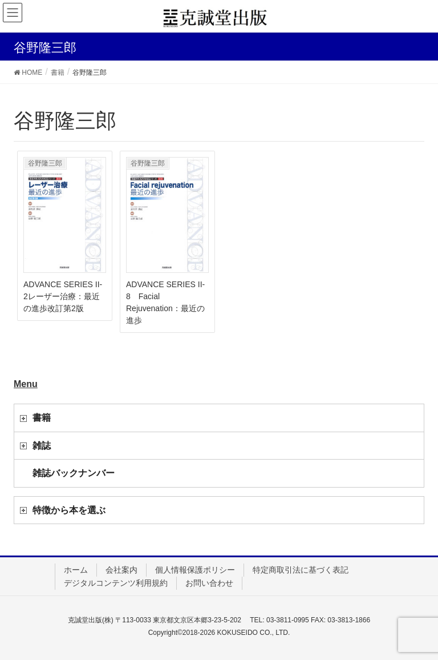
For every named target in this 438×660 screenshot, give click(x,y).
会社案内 (121, 569)
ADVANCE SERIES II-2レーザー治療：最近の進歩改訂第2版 (62, 296)
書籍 (42, 417)
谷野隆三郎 (45, 163)
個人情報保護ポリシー (195, 569)
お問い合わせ (209, 582)
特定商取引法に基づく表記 (300, 569)
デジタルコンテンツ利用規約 (116, 582)
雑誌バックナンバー (74, 473)
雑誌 (42, 445)
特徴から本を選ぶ (69, 510)
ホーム (76, 569)
